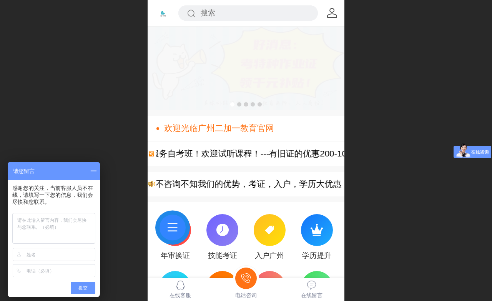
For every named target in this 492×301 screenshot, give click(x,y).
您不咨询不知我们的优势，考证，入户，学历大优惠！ (254, 184)
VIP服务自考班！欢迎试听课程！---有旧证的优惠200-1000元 (262, 153)
